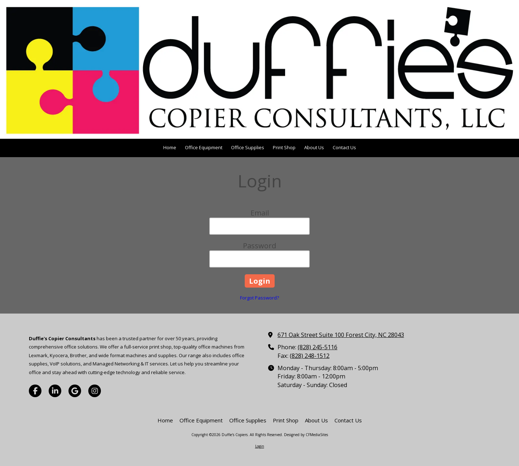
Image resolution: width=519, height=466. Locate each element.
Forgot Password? (259, 297)
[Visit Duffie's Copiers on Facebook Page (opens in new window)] (35, 391)
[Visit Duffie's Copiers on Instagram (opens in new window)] (94, 391)
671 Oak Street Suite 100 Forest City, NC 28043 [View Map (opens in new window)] (341, 335)
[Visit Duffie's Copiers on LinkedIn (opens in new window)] (55, 391)
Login (259, 446)
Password (259, 245)
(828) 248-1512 (309, 356)
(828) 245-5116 (317, 347)
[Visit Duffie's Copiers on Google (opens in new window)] (74, 391)
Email (259, 213)
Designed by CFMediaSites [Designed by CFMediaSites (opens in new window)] (306, 434)
